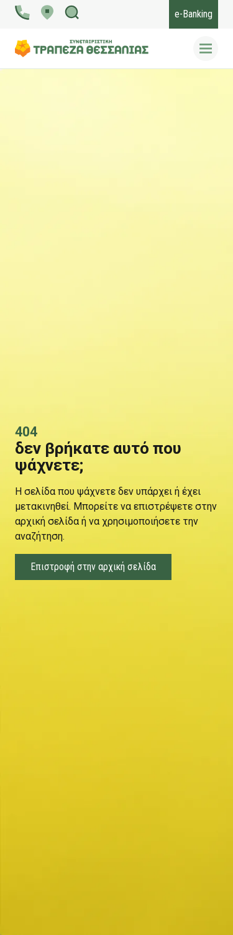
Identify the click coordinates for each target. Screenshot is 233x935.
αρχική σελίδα (47, 521)
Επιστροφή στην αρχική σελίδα (93, 567)
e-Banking (193, 14)
